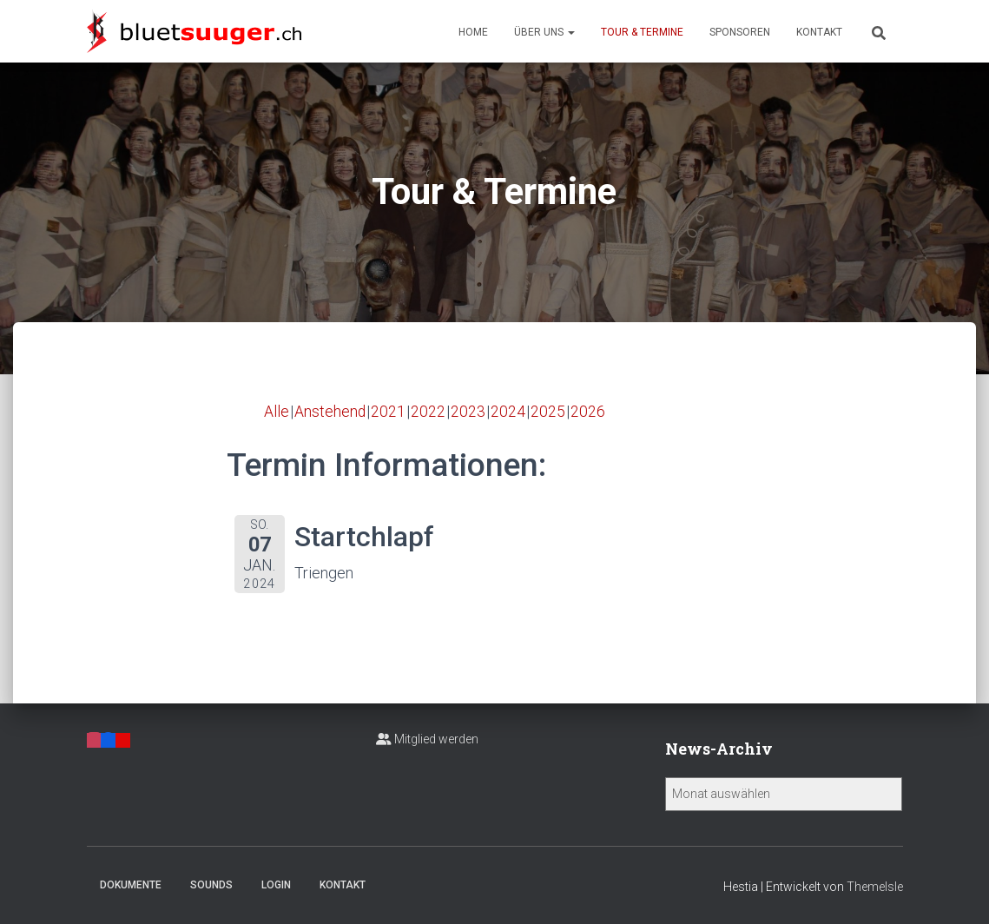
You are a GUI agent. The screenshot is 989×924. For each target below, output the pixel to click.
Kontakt (819, 32)
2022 (429, 411)
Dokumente (131, 885)
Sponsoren (739, 32)
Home (473, 32)
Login (276, 885)
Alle (276, 411)
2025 (548, 411)
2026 (588, 411)
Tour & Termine (642, 32)
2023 (469, 411)
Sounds (211, 885)
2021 (389, 411)
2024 (508, 411)
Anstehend (330, 411)
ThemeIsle (875, 887)
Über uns (544, 32)
